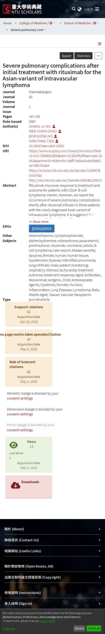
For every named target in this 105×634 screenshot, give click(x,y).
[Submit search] (73, 9)
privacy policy (47, 621)
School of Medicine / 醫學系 (82, 23)
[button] (39, 221)
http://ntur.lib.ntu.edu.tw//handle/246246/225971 (65, 180)
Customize (9, 628)
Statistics (83, 55)
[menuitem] (79, 9)
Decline (79, 628)
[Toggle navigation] (97, 8)
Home (7, 23)
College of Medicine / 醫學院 (37, 23)
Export (66, 55)
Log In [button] (88, 9)
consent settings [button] (20, 398)
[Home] (22, 7)
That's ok (93, 628)
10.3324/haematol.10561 (46, 145)
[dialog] (52, 621)
